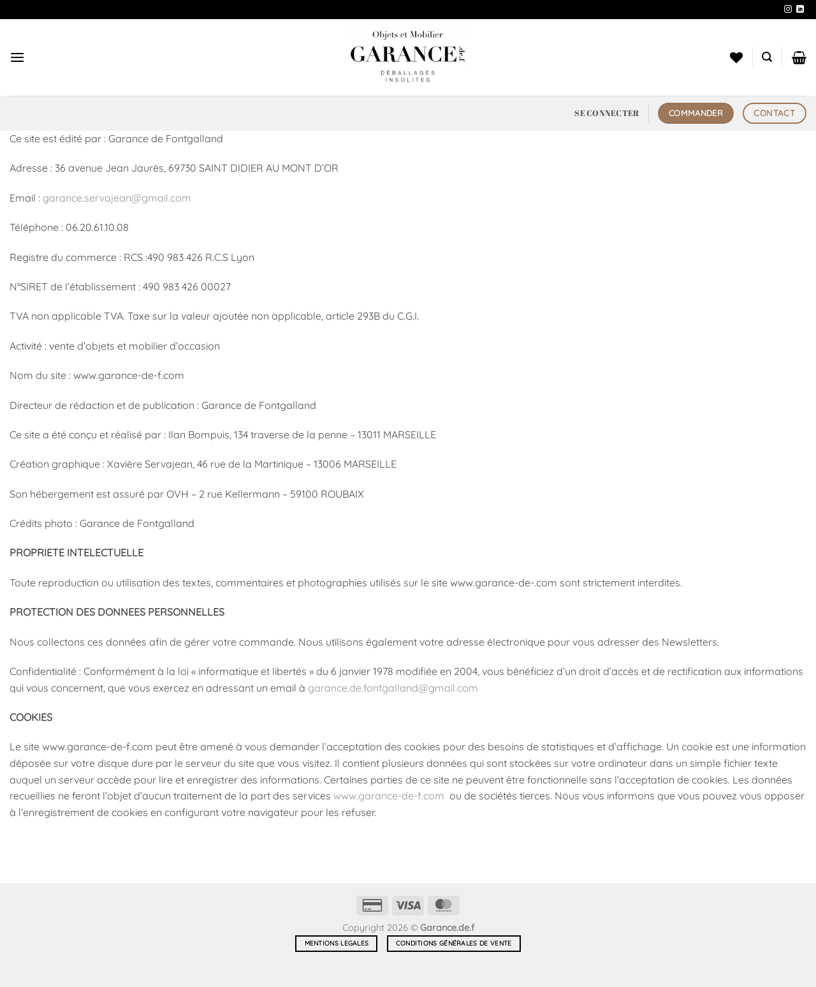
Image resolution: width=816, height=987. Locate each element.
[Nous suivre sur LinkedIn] (800, 9)
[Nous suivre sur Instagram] (788, 9)
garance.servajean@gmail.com (117, 197)
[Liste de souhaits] (736, 57)
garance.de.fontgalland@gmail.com (393, 687)
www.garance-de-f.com (388, 795)
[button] (17, 57)
